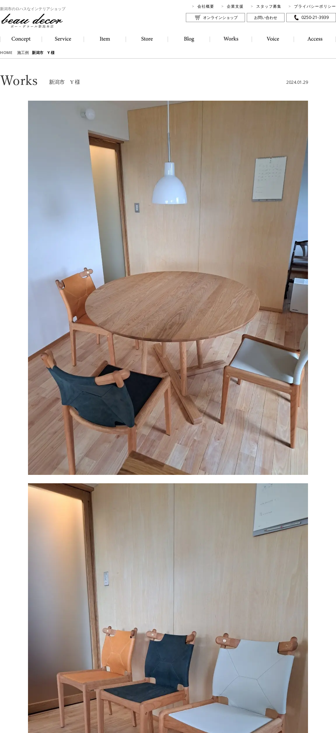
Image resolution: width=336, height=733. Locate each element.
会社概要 (205, 6)
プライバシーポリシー (315, 6)
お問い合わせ (265, 17)
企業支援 (235, 6)
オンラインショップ (220, 17)
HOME (6, 52)
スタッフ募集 (268, 6)
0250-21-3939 (315, 17)
